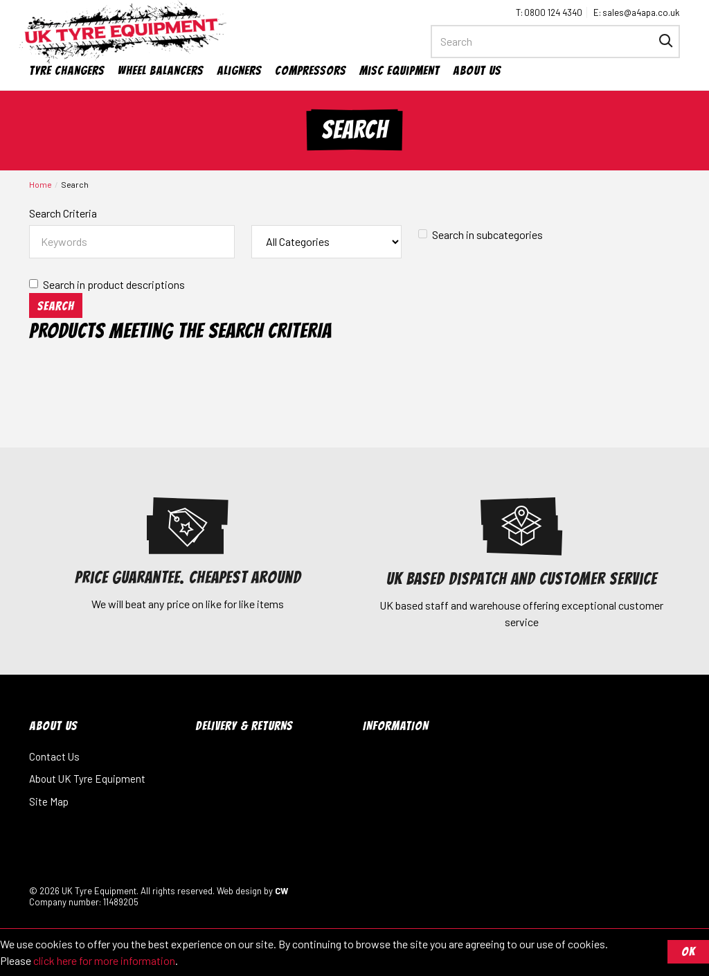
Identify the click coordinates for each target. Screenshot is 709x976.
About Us (477, 70)
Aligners (239, 70)
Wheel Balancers (161, 70)
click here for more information (104, 960)
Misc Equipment (399, 70)
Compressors (310, 70)
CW (281, 890)
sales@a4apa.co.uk (641, 12)
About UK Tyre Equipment (87, 778)
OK (688, 951)
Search (75, 184)
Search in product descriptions (107, 284)
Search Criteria (63, 213)
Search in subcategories (480, 234)
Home (40, 184)
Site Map (49, 801)
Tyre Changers (67, 70)
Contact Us (54, 756)
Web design (239, 890)
